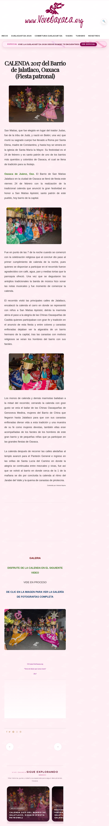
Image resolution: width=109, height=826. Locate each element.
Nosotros (94, 36)
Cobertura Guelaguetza (48, 36)
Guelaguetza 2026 (21, 36)
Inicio (5, 36)
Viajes (69, 36)
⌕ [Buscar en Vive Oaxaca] (103, 20)
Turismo (80, 36)
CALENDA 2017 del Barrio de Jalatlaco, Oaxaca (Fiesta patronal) (27, 816)
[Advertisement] (35, 524)
